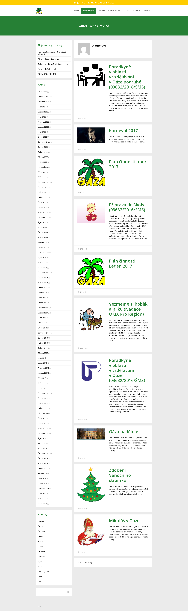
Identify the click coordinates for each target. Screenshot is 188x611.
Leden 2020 (42, 247)
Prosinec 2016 (43, 428)
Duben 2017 (42, 408)
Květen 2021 (43, 192)
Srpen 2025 (42, 92)
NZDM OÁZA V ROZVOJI (47, 74)
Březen (41, 521)
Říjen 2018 (42, 318)
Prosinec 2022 (43, 122)
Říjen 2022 (42, 132)
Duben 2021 (42, 197)
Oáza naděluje (123, 431)
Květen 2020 (43, 237)
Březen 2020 (43, 242)
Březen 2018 (43, 353)
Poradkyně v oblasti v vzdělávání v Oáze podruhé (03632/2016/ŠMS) (127, 77)
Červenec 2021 (44, 182)
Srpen (40, 566)
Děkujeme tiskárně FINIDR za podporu (53, 64)
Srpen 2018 (42, 328)
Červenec (41, 531)
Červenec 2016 (44, 453)
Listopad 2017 (43, 373)
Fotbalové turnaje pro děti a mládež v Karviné (52, 53)
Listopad (41, 551)
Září (39, 582)
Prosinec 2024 (43, 102)
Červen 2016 (43, 458)
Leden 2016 (42, 483)
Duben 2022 (42, 152)
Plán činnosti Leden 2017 (122, 263)
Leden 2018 (42, 363)
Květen (40, 541)
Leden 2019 (42, 303)
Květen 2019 (43, 282)
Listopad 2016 (43, 433)
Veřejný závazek (114, 11)
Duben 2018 (42, 348)
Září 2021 (41, 177)
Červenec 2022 (44, 142)
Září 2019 (41, 262)
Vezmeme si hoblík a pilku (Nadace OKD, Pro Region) (128, 309)
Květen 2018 (43, 343)
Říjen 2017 (42, 378)
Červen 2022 (43, 147)
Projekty (101, 11)
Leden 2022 (42, 162)
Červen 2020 (43, 232)
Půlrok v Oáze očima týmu (48, 59)
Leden (40, 546)
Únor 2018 (42, 358)
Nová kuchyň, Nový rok (47, 69)
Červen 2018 (43, 338)
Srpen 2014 (42, 503)
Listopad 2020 (43, 217)
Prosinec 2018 (43, 308)
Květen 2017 (43, 403)
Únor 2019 (42, 298)
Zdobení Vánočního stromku (120, 475)
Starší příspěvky (85, 562)
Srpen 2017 (42, 388)
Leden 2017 (42, 423)
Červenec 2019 (44, 272)
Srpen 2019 (42, 267)
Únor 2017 (42, 418)
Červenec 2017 (44, 393)
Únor (40, 577)
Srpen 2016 (42, 448)
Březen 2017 (43, 413)
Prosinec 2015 (43, 488)
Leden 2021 (42, 207)
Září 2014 (41, 498)
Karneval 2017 (123, 130)
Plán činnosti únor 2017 (127, 164)
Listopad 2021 (43, 167)
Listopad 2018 (43, 313)
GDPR (127, 11)
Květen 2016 (43, 463)
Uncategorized (43, 571)
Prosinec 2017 (43, 368)
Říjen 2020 (42, 222)
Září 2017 (41, 383)
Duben (40, 536)
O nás (76, 11)
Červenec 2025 (44, 97)
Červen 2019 (43, 277)
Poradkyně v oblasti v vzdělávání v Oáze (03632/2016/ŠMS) (127, 370)
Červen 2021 (43, 187)
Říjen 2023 (42, 117)
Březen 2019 (43, 293)
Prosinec (41, 556)
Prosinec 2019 (43, 252)
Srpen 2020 (42, 227)
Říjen (40, 561)
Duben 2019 (42, 287)
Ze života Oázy (88, 11)
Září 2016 (41, 443)
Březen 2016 (43, 473)
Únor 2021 (42, 202)
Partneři (147, 11)
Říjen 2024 (42, 107)
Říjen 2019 (42, 257)
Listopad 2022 (43, 127)
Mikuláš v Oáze (124, 520)
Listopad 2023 (43, 112)
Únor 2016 (42, 478)
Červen (40, 526)
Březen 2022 (43, 157)
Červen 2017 (43, 398)
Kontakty (136, 11)
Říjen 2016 (42, 438)
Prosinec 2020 (43, 212)
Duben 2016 (42, 468)
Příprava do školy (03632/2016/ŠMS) (127, 207)
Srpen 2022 (42, 137)
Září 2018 (41, 323)
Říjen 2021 (42, 172)
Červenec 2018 (44, 333)
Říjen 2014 (42, 494)
